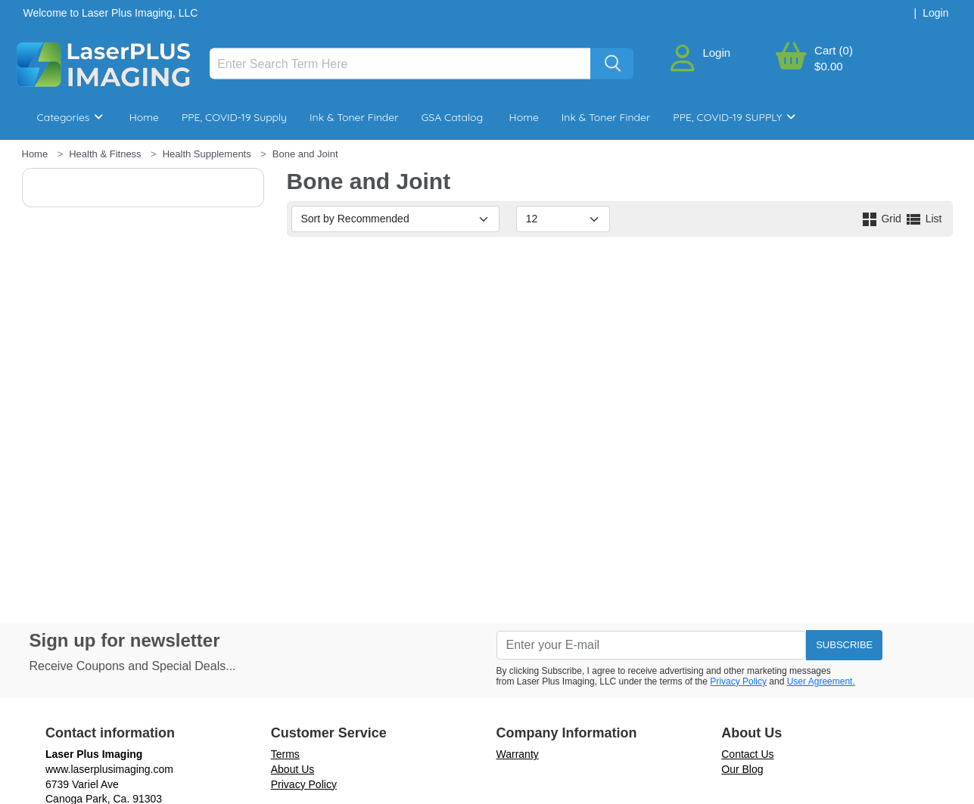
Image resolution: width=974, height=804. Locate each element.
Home (144, 117)
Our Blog (742, 769)
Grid (882, 219)
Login (716, 52)
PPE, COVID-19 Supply (234, 117)
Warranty (517, 754)
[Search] (400, 63)
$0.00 (828, 66)
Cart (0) (833, 50)
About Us (293, 769)
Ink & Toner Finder (354, 117)
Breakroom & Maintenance (120, 162)
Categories (70, 117)
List (923, 219)
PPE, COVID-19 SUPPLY (734, 117)
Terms (285, 754)
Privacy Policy (738, 681)
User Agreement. (821, 681)
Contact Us (747, 754)
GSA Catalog (453, 117)
